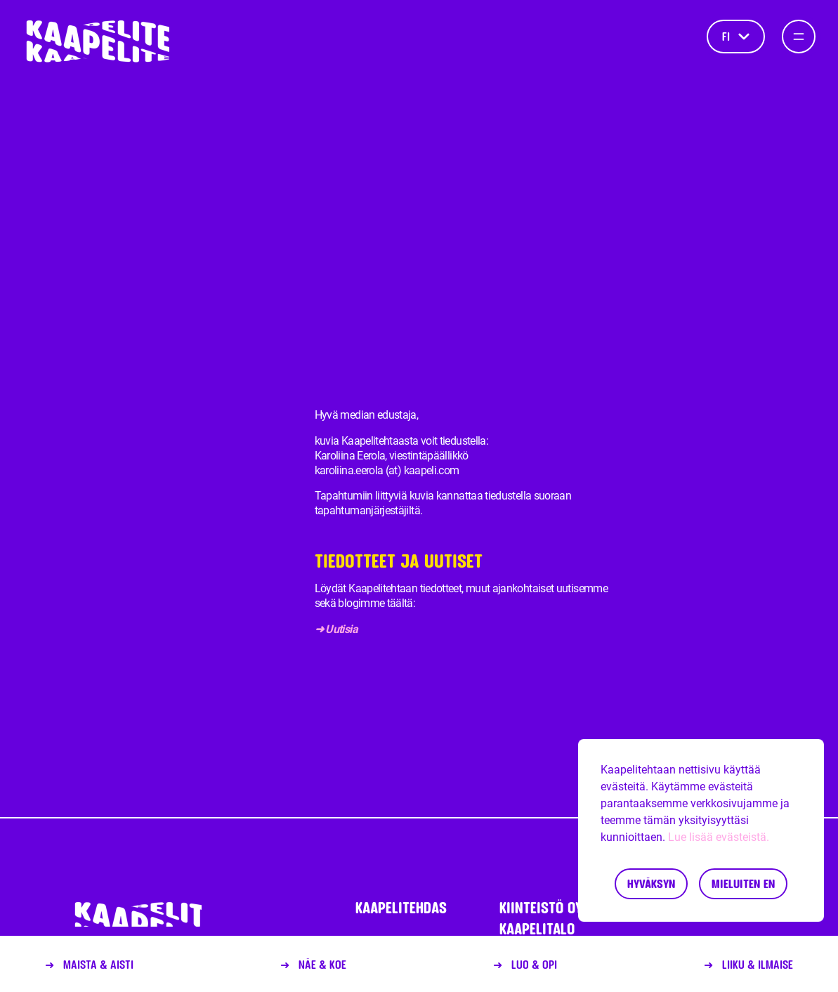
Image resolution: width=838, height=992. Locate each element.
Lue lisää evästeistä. (718, 837)
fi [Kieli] (735, 36)
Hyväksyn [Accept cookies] (651, 883)
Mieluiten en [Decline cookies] (743, 883)
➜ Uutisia (337, 629)
